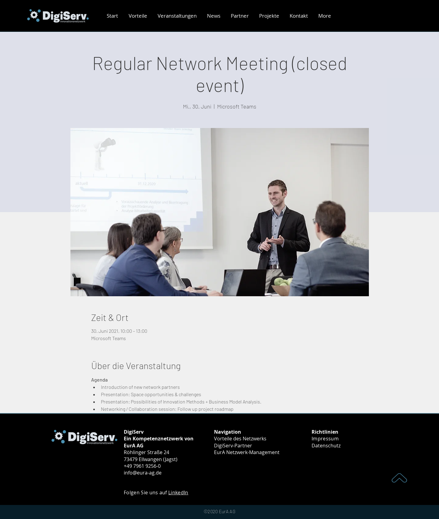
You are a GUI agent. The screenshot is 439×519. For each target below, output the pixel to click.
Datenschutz (326, 445)
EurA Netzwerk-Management (247, 452)
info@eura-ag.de (143, 472)
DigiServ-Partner (233, 445)
